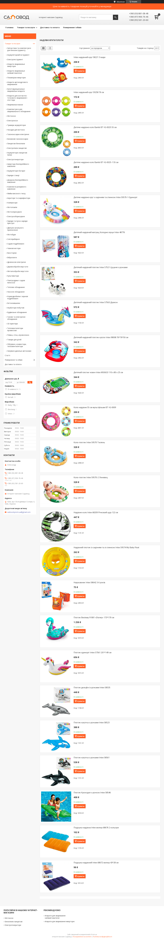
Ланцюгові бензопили (16, 143)
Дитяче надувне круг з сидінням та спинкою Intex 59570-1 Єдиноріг (105, 197)
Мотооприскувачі (14, 212)
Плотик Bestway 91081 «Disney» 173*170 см (94, 617)
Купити (80, 71)
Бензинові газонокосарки (17, 139)
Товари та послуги (26, 27)
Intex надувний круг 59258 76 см (89, 92)
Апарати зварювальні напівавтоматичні (16, 72)
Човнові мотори (13, 248)
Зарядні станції (13, 175)
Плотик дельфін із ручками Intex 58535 (92, 687)
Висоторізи (12, 253)
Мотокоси (11, 116)
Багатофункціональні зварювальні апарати (16, 90)
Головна (9, 27)
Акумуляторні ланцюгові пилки (17, 154)
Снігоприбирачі (13, 239)
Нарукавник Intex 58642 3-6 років (89, 582)
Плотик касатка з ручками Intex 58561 (92, 757)
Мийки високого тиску (16, 193)
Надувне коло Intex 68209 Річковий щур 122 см (96, 512)
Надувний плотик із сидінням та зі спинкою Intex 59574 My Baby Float (106, 547)
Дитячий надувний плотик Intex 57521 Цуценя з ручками (100, 267)
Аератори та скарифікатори (18, 198)
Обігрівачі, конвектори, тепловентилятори (16, 345)
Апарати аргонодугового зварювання (17, 83)
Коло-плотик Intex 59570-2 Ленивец (91, 477)
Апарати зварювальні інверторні (16, 65)
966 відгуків (121, 2)
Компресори (12, 203)
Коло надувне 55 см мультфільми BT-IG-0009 (95, 407)
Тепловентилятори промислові (15, 329)
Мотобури (11, 234)
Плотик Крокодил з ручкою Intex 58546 (92, 792)
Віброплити (12, 257)
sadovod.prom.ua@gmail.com (18, 512)
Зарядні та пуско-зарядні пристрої (17, 222)
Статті (7, 355)
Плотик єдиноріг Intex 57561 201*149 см (92, 652)
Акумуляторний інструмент (18, 55)
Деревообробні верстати (17, 267)
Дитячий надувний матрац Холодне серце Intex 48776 (99, 232)
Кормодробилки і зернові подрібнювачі (17, 297)
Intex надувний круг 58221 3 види (89, 57)
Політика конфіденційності (102, 937)
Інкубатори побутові (15, 308)
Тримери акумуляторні (16, 125)
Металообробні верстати (17, 271)
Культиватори (13, 276)
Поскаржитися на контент (82, 937)
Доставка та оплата (50, 27)
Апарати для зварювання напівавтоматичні (55, 916)
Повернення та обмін (13, 360)
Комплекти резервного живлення (16, 188)
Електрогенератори (15, 159)
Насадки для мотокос (16, 130)
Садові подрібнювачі (15, 244)
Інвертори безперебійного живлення (18, 165)
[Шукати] (115, 17)
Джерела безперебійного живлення (17, 181)
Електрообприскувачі (16, 216)
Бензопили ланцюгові (13, 921)
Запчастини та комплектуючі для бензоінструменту (19, 49)
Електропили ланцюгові (17, 148)
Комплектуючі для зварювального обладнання (18, 110)
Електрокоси (12, 120)
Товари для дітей (14, 339)
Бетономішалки (13, 303)
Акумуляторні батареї (16, 171)
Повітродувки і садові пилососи (16, 281)
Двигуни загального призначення (15, 229)
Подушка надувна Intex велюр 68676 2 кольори (96, 827)
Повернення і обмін (72, 27)
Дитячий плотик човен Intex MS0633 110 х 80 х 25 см (98, 372)
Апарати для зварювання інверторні (59, 921)
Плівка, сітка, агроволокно (18, 335)
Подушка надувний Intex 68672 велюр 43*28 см (96, 862)
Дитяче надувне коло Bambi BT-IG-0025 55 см (95, 127)
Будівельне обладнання (17, 312)
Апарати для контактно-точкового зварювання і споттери (17, 98)
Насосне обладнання (15, 292)
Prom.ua (94, 934)
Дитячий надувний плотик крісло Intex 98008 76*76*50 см (101, 337)
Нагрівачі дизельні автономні (19, 351)
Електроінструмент (15, 59)
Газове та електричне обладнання (16, 318)
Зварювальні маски (15, 104)
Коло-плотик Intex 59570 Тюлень (89, 442)
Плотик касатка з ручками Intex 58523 (92, 722)
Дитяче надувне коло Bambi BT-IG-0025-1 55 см (96, 162)
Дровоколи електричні (16, 262)
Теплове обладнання (16, 287)
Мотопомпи (12, 207)
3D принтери (12, 323)
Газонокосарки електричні (18, 134)
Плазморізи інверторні (16, 77)
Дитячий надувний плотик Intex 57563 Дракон (96, 302)
